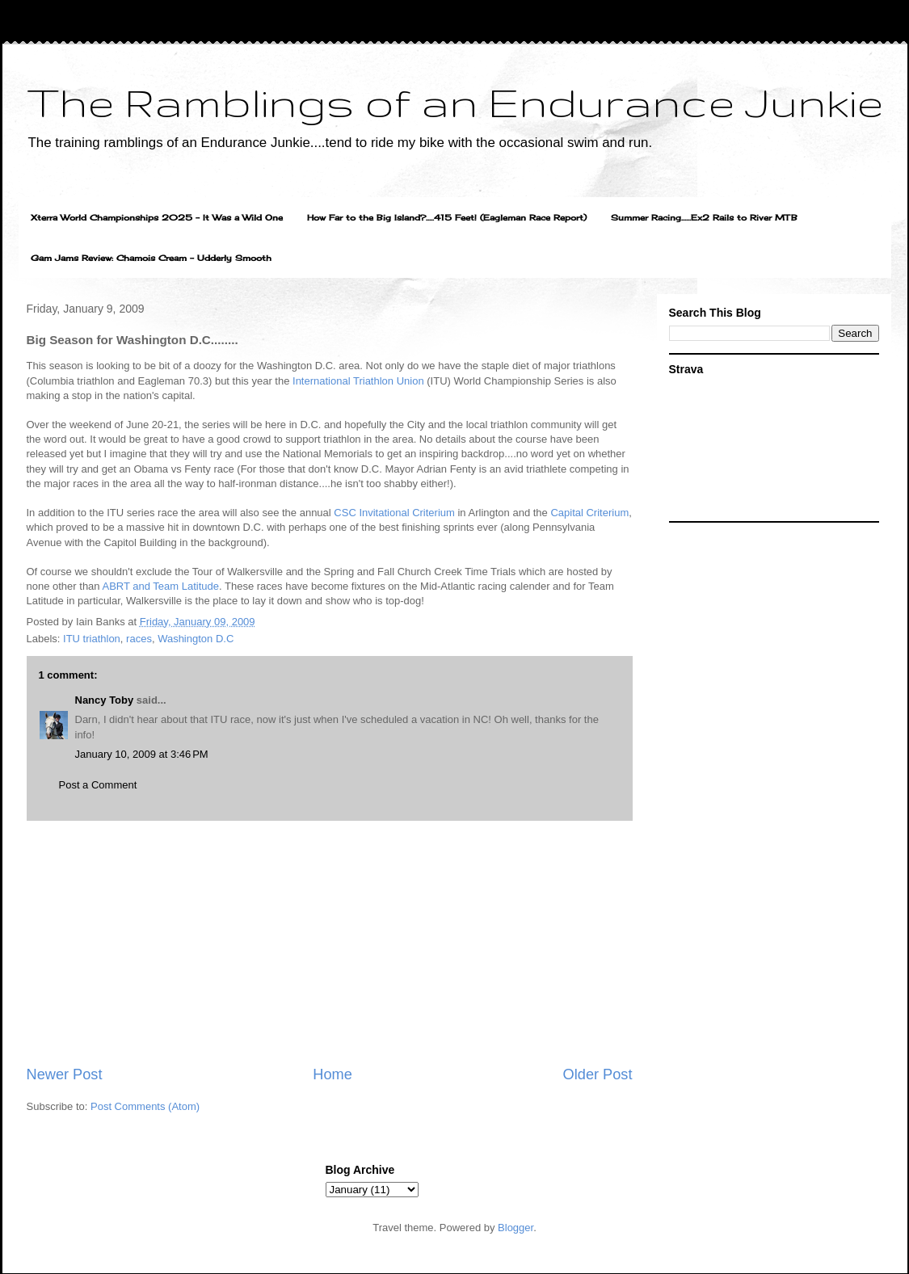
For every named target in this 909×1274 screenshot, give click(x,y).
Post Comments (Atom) (145, 1106)
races (139, 639)
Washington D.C (196, 639)
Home (332, 1074)
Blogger (515, 1227)
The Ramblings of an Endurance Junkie (455, 101)
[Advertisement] (329, 943)
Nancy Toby (104, 700)
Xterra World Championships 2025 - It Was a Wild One (157, 217)
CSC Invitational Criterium (395, 513)
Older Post (598, 1074)
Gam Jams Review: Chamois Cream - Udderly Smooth (151, 258)
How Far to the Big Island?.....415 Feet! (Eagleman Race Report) (447, 217)
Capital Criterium (589, 513)
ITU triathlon (91, 639)
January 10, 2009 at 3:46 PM (141, 754)
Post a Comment (98, 785)
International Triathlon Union (358, 381)
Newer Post (65, 1074)
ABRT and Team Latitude (160, 586)
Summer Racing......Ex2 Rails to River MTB (704, 217)
